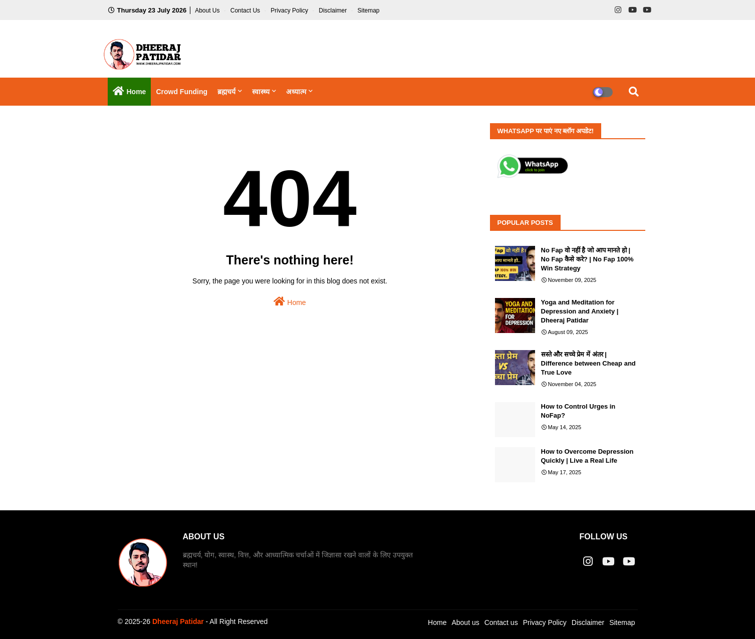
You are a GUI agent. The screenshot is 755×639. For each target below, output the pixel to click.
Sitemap (368, 10)
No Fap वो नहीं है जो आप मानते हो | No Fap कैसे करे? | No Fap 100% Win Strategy (587, 259)
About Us (208, 10)
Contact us (246, 10)
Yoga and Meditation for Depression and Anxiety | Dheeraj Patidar (580, 311)
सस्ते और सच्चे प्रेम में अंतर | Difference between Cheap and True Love (588, 363)
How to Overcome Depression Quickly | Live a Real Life (587, 456)
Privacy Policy (290, 10)
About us (465, 622)
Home (290, 301)
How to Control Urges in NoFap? (578, 411)
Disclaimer (333, 10)
